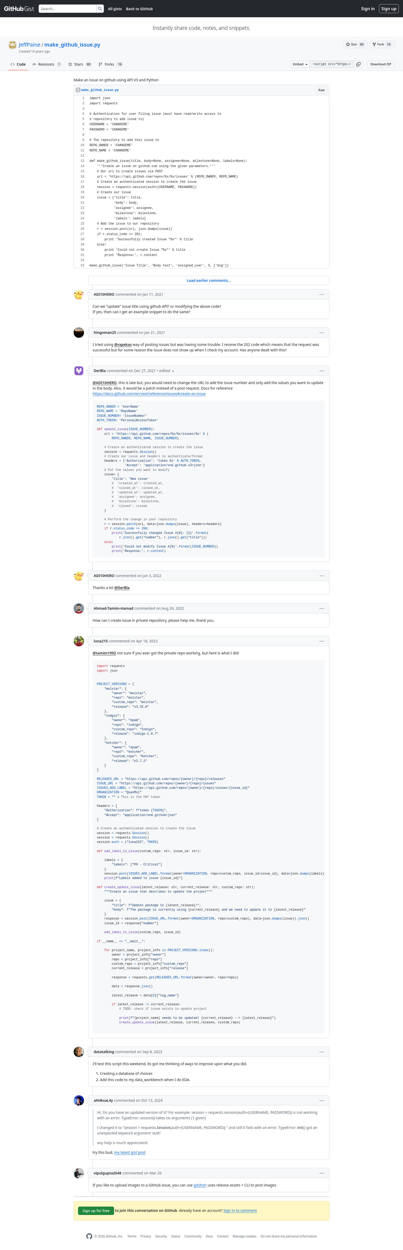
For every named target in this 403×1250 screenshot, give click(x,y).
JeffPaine (29, 44)
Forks (110, 64)
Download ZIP (380, 64)
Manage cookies (244, 1236)
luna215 (101, 640)
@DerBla (121, 587)
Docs (209, 1236)
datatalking (104, 1051)
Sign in (368, 9)
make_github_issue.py (72, 44)
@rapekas (123, 344)
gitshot (200, 1185)
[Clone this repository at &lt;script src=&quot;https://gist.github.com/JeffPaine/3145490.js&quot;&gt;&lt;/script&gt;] (332, 64)
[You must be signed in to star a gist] (355, 44)
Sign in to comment (240, 1210)
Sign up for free (96, 1210)
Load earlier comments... (209, 280)
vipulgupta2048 (107, 1173)
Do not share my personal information (289, 1236)
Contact (222, 1236)
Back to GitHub (139, 8)
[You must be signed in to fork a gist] (382, 44)
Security (161, 1236)
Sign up (388, 9)
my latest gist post (130, 1152)
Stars (80, 64)
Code (18, 64)
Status (175, 1236)
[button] (358, 64)
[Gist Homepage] (19, 8)
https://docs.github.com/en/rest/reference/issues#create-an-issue (149, 393)
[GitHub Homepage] (89, 1236)
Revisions (47, 64)
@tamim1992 (104, 652)
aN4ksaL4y (103, 1100)
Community (193, 1236)
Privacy (146, 1236)
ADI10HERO (104, 294)
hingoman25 (105, 332)
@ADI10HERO (105, 382)
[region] (201, 182)
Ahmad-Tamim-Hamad (113, 608)
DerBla (100, 370)
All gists (115, 8)
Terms (132, 1236)
